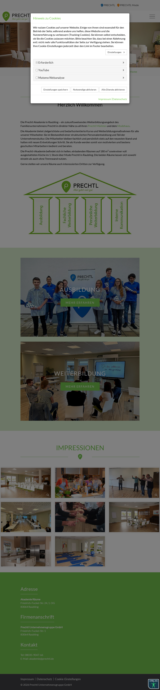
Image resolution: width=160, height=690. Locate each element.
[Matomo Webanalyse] (37, 78)
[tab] (80, 62)
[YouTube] (37, 70)
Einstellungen (115, 52)
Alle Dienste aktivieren (113, 89)
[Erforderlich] (37, 62)
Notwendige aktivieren (84, 89)
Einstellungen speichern (55, 89)
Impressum (104, 99)
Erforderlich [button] (45, 62)
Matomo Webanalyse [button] (51, 77)
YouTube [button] (43, 70)
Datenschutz (119, 99)
